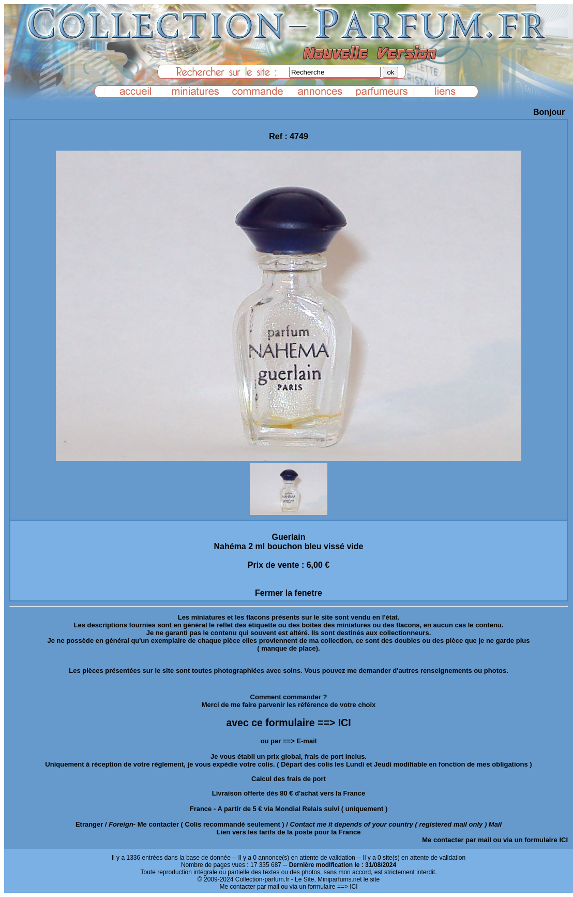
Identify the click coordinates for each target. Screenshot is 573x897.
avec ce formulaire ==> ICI (288, 722)
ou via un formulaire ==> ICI (319, 886)
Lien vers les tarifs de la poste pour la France (289, 832)
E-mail (306, 741)
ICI (563, 840)
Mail (495, 824)
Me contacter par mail (456, 840)
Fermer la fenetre (288, 593)
